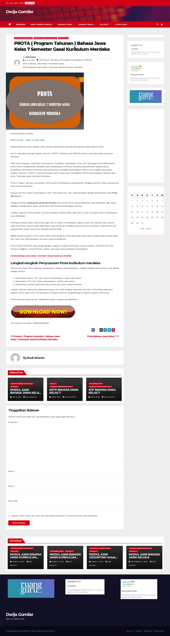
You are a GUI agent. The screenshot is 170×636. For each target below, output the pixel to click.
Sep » (148, 228)
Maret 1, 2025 (97, 562)
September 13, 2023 (139, 562)
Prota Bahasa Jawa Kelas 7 (103, 336)
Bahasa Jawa (65, 24)
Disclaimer (148, 631)
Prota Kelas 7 (63, 38)
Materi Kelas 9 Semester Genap (100, 548)
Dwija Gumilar (19, 11)
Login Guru (121, 24)
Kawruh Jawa (86, 24)
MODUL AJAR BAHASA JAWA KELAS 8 (144, 556)
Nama (11, 471)
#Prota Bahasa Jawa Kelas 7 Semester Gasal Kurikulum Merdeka (52, 67)
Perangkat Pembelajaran (23, 38)
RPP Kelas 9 (14, 551)
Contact (138, 631)
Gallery (104, 24)
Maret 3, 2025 (58, 562)
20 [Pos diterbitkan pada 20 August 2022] (157, 212)
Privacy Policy (159, 631)
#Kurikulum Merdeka (49, 60)
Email (11, 486)
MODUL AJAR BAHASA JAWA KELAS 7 (25, 392)
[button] (157, 24)
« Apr (142, 228)
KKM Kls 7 (53, 383)
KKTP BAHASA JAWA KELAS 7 (63, 391)
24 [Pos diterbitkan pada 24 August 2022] (142, 217)
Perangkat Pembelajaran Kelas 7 (45, 38)
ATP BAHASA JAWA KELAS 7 (102, 391)
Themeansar (49, 631)
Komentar (13, 422)
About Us (129, 631)
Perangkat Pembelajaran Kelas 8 (140, 548)
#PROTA (88, 60)
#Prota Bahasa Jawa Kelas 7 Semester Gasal (43, 63)
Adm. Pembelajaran (41, 24)
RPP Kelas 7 (14, 386)
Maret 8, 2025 (18, 562)
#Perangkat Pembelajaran (71, 60)
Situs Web (13, 501)
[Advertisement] (146, 145)
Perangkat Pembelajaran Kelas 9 (22, 548)
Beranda (21, 24)
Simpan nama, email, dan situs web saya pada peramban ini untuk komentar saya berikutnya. (54, 516)
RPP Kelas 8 (133, 551)
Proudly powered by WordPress (18, 631)
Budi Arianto (31, 57)
